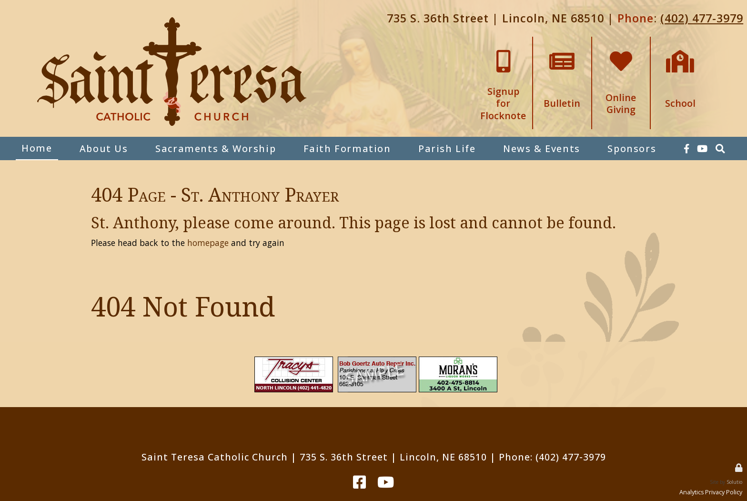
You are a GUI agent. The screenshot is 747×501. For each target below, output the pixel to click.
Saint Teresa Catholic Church (214, 456)
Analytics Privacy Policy (710, 492)
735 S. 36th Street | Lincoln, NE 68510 (495, 18)
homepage (208, 242)
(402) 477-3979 (701, 18)
